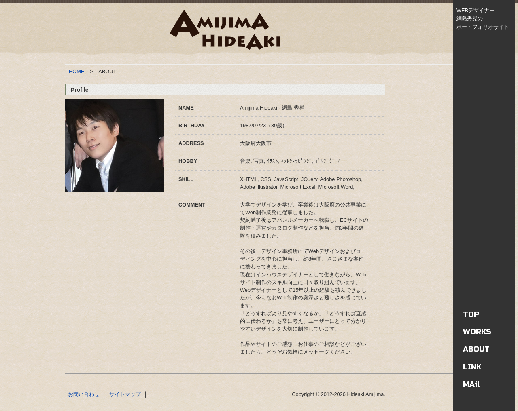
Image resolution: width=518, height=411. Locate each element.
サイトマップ (125, 394)
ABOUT (476, 349)
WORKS (477, 331)
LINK (472, 367)
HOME (76, 71)
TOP (471, 314)
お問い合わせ (84, 394)
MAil (471, 384)
